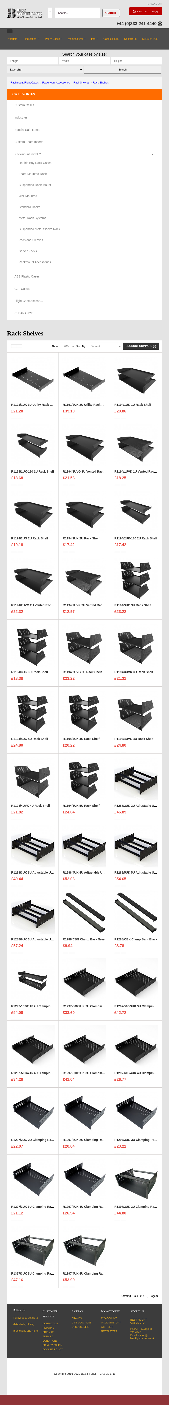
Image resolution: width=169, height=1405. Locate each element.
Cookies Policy (53, 1349)
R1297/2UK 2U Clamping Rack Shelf (88, 1142)
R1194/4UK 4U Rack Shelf (81, 741)
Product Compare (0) (141, 346)
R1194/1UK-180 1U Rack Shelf (32, 473)
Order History (111, 1322)
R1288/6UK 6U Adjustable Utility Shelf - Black (43, 941)
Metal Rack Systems (32, 218)
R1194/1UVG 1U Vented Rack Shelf (87, 473)
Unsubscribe (80, 1327)
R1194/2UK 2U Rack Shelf (81, 540)
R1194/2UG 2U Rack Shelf (29, 540)
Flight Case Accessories (29, 301)
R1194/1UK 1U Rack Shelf (132, 406)
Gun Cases (22, 288)
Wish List (107, 1327)
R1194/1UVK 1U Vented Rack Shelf (139, 473)
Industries (21, 117)
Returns (48, 1327)
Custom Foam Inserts (28, 142)
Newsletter (109, 1331)
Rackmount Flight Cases (25, 82)
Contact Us (50, 1323)
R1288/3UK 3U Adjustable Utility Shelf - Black (43, 874)
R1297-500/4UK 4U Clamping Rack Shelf (40, 1075)
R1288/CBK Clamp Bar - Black (135, 941)
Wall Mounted (28, 196)
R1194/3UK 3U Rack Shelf (29, 674)
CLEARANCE (23, 313)
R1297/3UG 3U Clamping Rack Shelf (140, 1142)
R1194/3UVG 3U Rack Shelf (82, 674)
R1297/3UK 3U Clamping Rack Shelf (37, 1208)
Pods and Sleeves (31, 240)
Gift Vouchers (81, 1322)
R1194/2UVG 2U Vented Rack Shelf (36, 607)
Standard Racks (29, 207)
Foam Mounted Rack (33, 174)
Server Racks (28, 251)
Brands (77, 1318)
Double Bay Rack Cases (35, 163)
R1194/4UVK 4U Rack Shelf (30, 807)
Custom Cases (24, 105)
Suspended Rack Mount (35, 185)
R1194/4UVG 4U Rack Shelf (133, 741)
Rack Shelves (81, 82)
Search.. (111, 12)
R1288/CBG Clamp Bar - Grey (84, 941)
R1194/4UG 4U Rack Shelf (29, 741)
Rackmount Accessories (56, 82)
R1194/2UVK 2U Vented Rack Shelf (87, 607)
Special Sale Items (26, 130)
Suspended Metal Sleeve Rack (39, 229)
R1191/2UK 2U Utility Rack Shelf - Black (91, 406)
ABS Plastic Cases (27, 276)
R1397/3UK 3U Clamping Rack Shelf (37, 1275)
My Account (109, 1318)
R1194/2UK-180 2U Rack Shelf (135, 540)
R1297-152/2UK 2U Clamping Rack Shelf (40, 1008)
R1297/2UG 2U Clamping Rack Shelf (37, 1142)
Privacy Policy (52, 1345)
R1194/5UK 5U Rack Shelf (81, 807)
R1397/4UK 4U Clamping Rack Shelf (88, 1275)
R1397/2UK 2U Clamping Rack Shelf (140, 1208)
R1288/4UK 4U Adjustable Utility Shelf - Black (95, 874)
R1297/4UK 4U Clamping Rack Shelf (88, 1208)
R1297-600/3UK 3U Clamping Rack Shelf (91, 1075)
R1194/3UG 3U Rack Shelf (132, 607)
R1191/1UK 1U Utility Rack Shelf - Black (39, 406)
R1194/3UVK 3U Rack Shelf (133, 674)
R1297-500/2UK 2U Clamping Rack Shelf (91, 1008)
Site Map (48, 1332)
